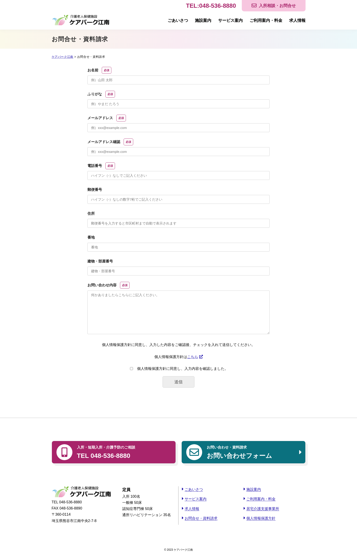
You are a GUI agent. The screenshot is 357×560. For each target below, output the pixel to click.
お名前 (99, 70)
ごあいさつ (178, 20)
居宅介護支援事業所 (262, 509)
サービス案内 (230, 20)
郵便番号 (94, 190)
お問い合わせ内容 (108, 285)
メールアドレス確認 (110, 142)
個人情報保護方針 (260, 518)
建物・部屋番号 (100, 261)
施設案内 (203, 20)
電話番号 (101, 165)
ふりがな (101, 94)
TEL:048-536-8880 (211, 5)
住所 (91, 213)
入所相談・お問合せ (277, 5)
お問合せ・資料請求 (201, 518)
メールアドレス (106, 118)
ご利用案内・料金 (266, 20)
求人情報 (297, 20)
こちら (192, 357)
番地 (91, 237)
